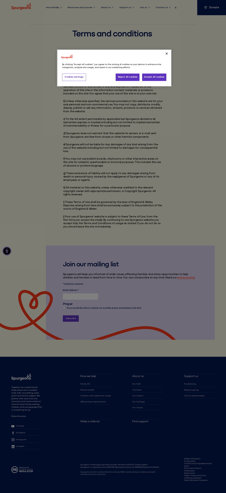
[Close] (167, 53)
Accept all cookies (154, 77)
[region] (114, 68)
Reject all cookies (127, 77)
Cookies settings (74, 77)
